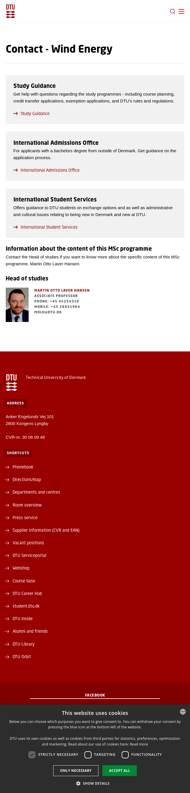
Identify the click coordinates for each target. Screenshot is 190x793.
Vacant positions (28, 542)
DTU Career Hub (27, 593)
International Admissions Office (46, 170)
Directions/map (27, 479)
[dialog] (95, 749)
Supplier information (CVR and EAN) (46, 530)
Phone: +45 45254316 (56, 301)
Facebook (95, 695)
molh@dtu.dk (48, 312)
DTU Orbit (22, 656)
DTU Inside (23, 618)
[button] (181, 11)
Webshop (21, 567)
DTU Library (24, 643)
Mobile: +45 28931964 (57, 306)
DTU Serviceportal (29, 555)
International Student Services (45, 227)
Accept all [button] (119, 770)
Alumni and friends (30, 631)
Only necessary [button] (76, 770)
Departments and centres (36, 492)
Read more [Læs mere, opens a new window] (139, 744)
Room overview (27, 504)
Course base (24, 580)
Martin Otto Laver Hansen (62, 290)
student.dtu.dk (26, 605)
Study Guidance (31, 113)
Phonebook (23, 466)
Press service (25, 517)
